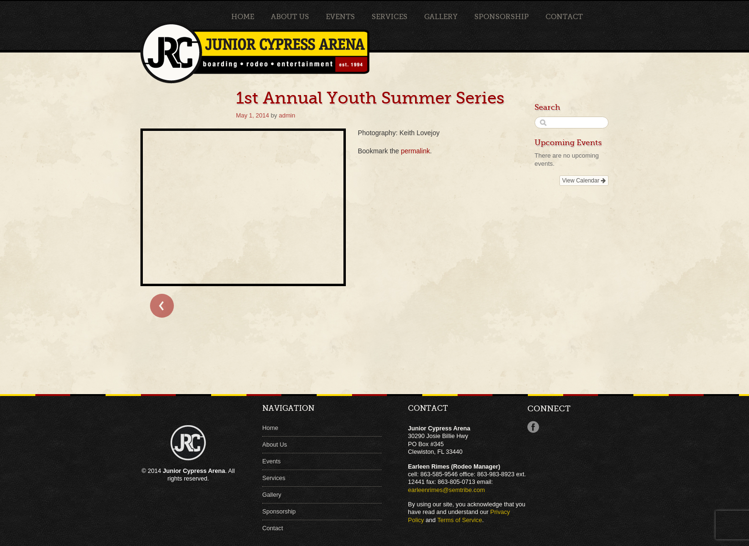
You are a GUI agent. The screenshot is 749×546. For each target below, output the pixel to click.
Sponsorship (501, 16)
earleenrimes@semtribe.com (446, 490)
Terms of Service (459, 520)
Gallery (441, 16)
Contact (564, 16)
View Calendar (584, 180)
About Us (290, 16)
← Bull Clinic (162, 306)
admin (287, 115)
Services (389, 16)
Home (242, 16)
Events (340, 16)
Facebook (533, 427)
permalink (415, 151)
